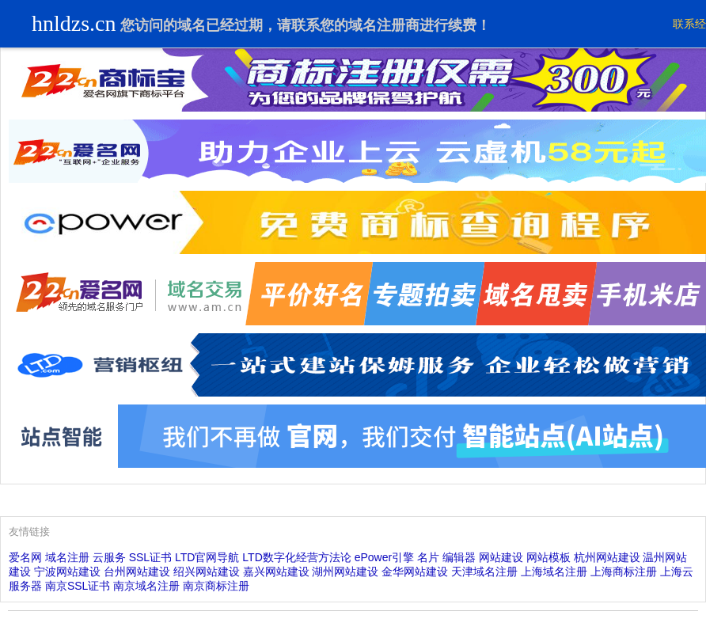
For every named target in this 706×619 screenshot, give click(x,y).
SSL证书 (150, 557)
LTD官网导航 (207, 557)
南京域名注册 (146, 585)
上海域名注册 (554, 571)
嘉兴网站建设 (276, 571)
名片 (428, 557)
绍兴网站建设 (206, 571)
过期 (248, 25)
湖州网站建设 (345, 571)
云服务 (109, 557)
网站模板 (548, 557)
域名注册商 (383, 25)
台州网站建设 (137, 571)
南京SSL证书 (77, 585)
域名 (191, 25)
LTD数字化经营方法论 (296, 557)
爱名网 (25, 557)
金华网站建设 (414, 571)
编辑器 (459, 557)
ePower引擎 (384, 557)
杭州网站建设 (607, 557)
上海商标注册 (623, 571)
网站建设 (501, 557)
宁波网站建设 (67, 571)
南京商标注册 (216, 585)
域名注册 (67, 557)
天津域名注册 (484, 571)
